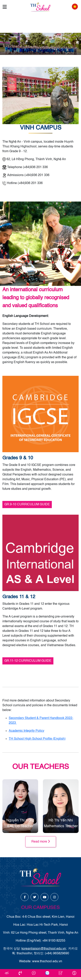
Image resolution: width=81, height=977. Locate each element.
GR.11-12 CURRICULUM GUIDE (27, 660)
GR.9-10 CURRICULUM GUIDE (27, 504)
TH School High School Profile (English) (37, 738)
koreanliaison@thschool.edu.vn (43, 948)
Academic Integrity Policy (26, 731)
